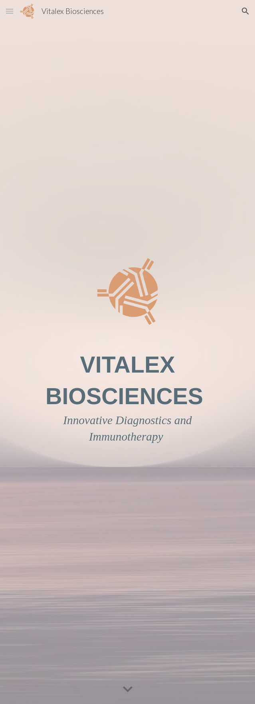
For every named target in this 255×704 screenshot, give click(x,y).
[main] (127, 397)
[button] (9, 11)
